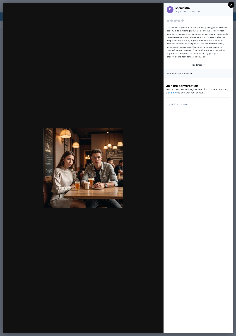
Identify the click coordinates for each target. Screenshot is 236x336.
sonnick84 (182, 8)
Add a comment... (179, 104)
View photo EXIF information (179, 73)
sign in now (172, 92)
